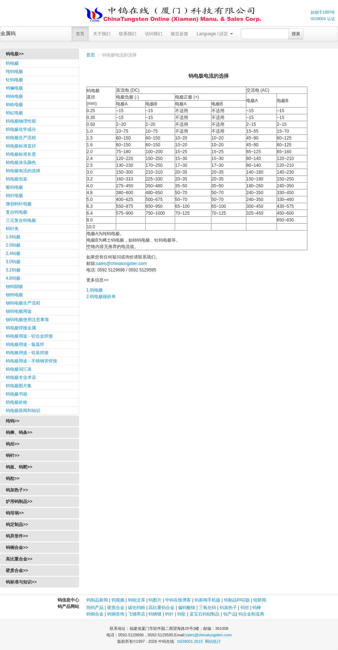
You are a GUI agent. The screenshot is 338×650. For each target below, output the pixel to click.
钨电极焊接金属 (21, 327)
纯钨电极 (14, 71)
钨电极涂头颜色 (21, 162)
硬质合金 (115, 607)
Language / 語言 (215, 33)
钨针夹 (12, 228)
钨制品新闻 (97, 600)
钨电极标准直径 (21, 145)
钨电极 (12, 63)
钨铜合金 (95, 614)
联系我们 (127, 33)
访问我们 (153, 33)
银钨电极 (14, 187)
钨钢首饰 (115, 614)
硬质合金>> (17, 570)
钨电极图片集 (19, 385)
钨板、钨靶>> (19, 467)
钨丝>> (12, 444)
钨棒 (256, 607)
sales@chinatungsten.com (121, 263)
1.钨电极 (94, 290)
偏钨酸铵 (186, 607)
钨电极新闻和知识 (23, 410)
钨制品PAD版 (237, 600)
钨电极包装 (16, 179)
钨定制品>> (17, 524)
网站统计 (213, 641)
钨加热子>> (17, 490)
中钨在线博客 (178, 600)
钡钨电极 (14, 294)
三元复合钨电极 (21, 220)
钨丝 (245, 607)
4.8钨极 (13, 278)
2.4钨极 (13, 253)
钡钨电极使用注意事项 (27, 319)
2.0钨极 (13, 245)
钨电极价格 (16, 402)
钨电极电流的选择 (23, 170)
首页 (80, 33)
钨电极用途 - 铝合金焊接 (29, 336)
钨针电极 (14, 195)
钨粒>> (12, 478)
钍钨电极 (14, 79)
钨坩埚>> (15, 513)
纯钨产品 (95, 607)
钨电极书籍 (16, 394)
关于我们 (101, 33)
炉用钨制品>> (19, 501)
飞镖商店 (136, 614)
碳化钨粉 (136, 607)
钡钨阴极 (14, 286)
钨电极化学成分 (21, 129)
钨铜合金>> (17, 547)
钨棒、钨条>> (19, 432)
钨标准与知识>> (21, 582)
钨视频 (117, 600)
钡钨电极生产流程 (23, 303)
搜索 (296, 33)
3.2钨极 (13, 270)
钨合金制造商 (251, 614)
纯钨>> (12, 421)
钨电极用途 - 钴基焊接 (27, 352)
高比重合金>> (19, 559)
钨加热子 (228, 607)
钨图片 (155, 600)
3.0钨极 (13, 261)
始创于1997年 (323, 12)
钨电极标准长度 (21, 154)
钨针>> (12, 455)
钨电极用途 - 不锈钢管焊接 (31, 360)
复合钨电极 (16, 212)
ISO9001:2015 (190, 641)
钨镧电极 (14, 88)
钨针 (169, 614)
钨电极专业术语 (21, 377)
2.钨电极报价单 (101, 296)
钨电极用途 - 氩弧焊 (25, 344)
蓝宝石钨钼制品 (204, 614)
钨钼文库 (136, 600)
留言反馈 (179, 33)
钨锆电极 (14, 104)
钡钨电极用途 (19, 311)
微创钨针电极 (19, 203)
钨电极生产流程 (21, 137)
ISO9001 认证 (323, 19)
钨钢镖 (155, 614)
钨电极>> (15, 53)
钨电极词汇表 (19, 369)
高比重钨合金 (161, 607)
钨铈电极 (14, 96)
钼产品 (229, 614)
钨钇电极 (14, 112)
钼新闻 (259, 600)
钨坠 (181, 614)
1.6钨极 (13, 236)
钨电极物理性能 (21, 121)
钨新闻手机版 (207, 600)
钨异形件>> (17, 536)
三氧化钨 (207, 607)
